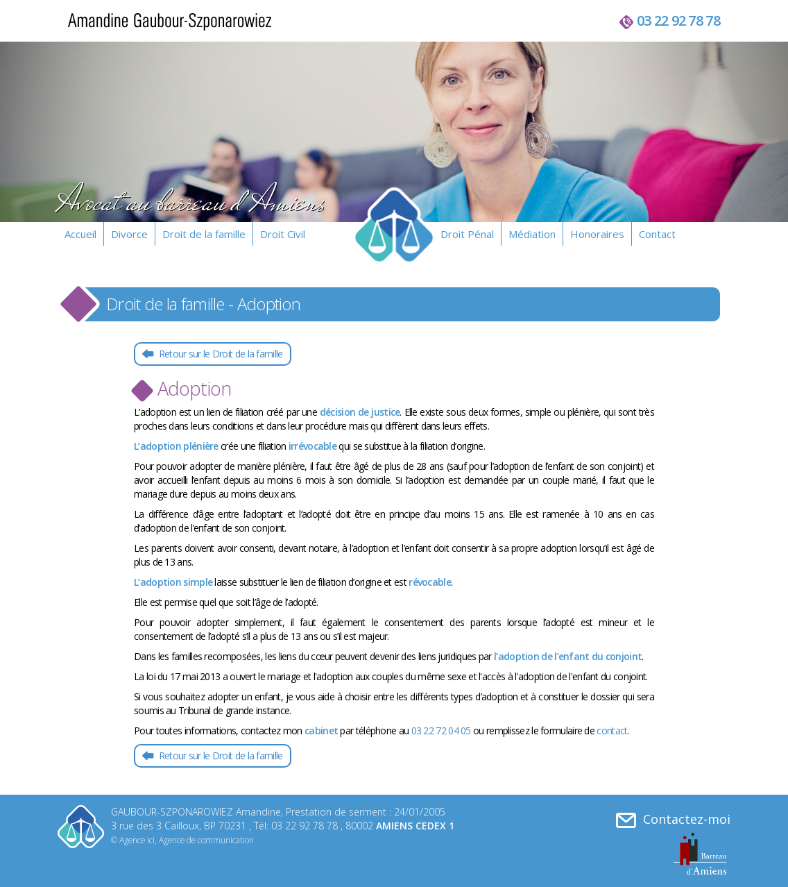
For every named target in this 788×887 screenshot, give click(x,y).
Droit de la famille (204, 234)
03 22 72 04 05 (441, 730)
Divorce (129, 234)
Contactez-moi (673, 819)
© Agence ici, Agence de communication (182, 839)
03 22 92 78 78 (678, 20)
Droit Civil (282, 234)
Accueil (80, 234)
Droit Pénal (467, 234)
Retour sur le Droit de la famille (219, 353)
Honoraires (597, 234)
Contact (657, 234)
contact (612, 730)
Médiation (532, 234)
